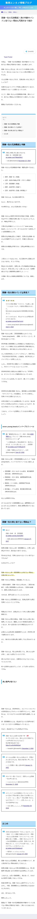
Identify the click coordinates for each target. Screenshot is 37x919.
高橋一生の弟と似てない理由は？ (14, 130)
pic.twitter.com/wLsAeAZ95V (14, 535)
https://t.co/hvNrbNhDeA (13, 745)
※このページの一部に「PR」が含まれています (18, 7)
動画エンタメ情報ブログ (19, 2)
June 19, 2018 (19, 452)
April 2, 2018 (10, 327)
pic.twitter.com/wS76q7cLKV (14, 321)
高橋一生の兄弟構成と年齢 (12, 124)
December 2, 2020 (27, 748)
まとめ (6, 134)
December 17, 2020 (12, 784)
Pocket (10, 57)
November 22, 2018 (24, 160)
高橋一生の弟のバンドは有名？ (13, 127)
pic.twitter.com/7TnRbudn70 (16, 447)
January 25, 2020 (22, 854)
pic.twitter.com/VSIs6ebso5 (14, 848)
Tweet (6, 57)
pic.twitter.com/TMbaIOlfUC (14, 157)
